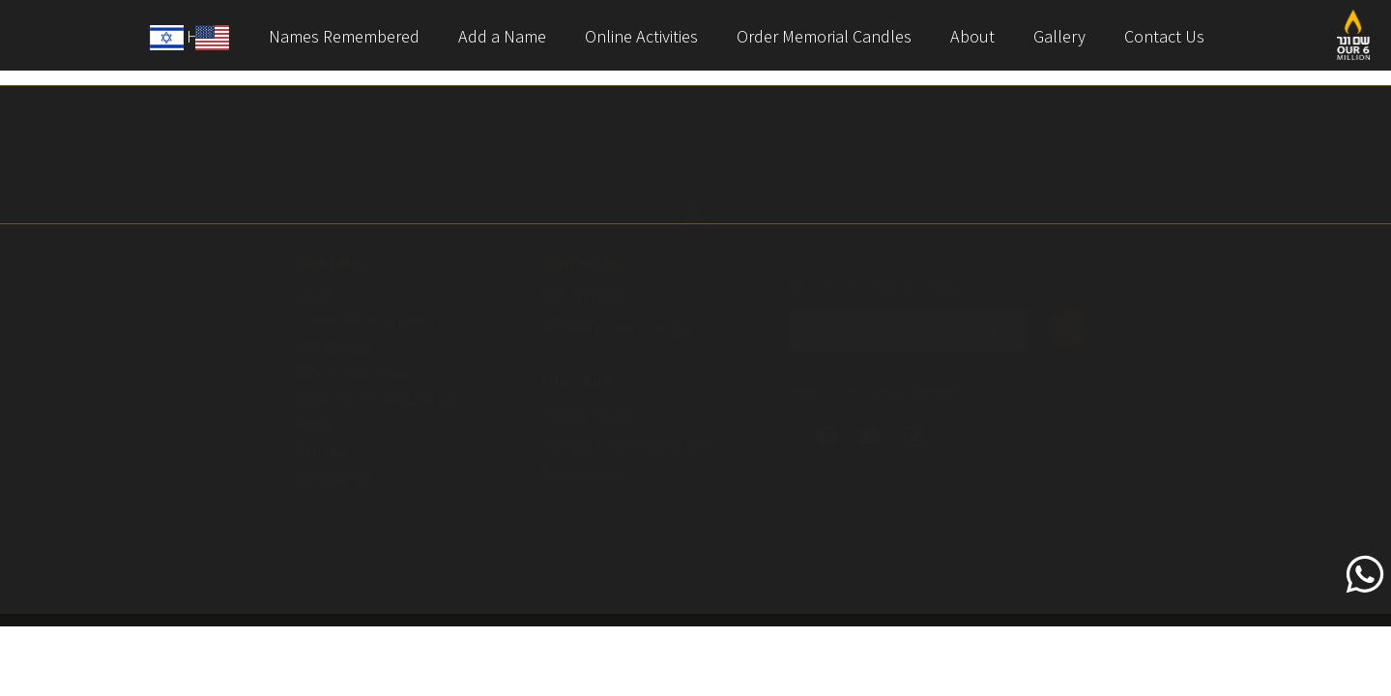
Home (315, 294)
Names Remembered (344, 36)
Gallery (1059, 36)
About (972, 36)
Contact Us (1164, 36)
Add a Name (502, 36)
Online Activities (641, 36)
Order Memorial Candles (824, 36)
